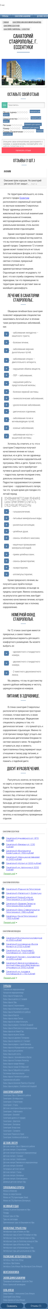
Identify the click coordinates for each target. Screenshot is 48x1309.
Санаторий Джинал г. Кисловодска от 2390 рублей (23, 958)
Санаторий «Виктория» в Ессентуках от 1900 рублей (20, 852)
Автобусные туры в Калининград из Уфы (18, 1247)
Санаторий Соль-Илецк (12, 1296)
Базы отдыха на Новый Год (13, 1031)
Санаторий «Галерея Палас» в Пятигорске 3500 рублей (20, 905)
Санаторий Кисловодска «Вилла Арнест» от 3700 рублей (22, 945)
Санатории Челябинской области (15, 1137)
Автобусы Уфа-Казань (11, 1263)
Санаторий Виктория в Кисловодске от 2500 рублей (24, 939)
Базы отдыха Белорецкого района (16, 1008)
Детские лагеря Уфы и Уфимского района (19, 1146)
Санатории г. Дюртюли (11, 1121)
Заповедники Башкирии (14, 1278)
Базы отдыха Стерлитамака (13, 1005)
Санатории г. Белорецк (11, 1124)
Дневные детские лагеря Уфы (14, 1181)
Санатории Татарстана (11, 1127)
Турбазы (5, 16)
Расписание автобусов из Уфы (17, 1256)
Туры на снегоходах (10, 1219)
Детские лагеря (10, 1143)
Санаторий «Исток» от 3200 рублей (23, 863)
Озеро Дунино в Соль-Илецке (14, 1300)
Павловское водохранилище (14, 989)
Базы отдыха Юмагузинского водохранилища (20, 1028)
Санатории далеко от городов (14, 1118)
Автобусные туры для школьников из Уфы (19, 1251)
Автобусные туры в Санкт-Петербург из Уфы (20, 1234)
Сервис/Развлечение (13, 131)
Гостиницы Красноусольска (13, 1073)
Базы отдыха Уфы (10, 1002)
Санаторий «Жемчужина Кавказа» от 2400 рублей (23, 858)
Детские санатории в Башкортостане (17, 1108)
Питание (7, 125)
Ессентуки (24, 197)
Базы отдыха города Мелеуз (13, 1063)
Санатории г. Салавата (11, 1130)
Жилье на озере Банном (12, 1194)
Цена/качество (10, 118)
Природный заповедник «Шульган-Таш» (18, 1281)
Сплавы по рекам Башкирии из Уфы (16, 1209)
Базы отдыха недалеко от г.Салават (16, 1041)
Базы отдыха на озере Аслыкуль (15, 1021)
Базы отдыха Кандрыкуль (13, 996)
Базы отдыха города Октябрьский (16, 1067)
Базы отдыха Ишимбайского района (16, 1012)
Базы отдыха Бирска (11, 1015)
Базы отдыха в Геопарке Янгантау (16, 1060)
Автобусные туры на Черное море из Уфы (19, 1238)
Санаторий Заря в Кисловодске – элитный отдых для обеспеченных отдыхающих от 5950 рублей (23, 965)
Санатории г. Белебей (11, 1114)
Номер (6, 128)
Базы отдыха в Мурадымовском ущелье (18, 1047)
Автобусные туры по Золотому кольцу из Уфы (20, 1241)
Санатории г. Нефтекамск (13, 1111)
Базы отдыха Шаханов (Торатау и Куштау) (19, 1083)
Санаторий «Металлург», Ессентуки (23, 893)
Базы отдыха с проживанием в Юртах (17, 1057)
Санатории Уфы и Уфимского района (17, 1095)
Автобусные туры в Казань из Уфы (16, 1231)
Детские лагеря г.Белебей (13, 1165)
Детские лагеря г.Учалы (12, 1172)
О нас (2, 4)
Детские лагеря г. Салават (13, 1156)
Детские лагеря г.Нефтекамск (14, 1159)
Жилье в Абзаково (10, 1191)
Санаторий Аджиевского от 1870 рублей (22, 839)
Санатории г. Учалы (10, 1105)
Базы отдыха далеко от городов (15, 999)
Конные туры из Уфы (11, 1216)
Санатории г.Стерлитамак (13, 1101)
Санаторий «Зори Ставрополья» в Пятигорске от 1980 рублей (23, 911)
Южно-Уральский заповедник (14, 1284)
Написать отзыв (23, 150)
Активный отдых (11, 1206)
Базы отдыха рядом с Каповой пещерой (18, 1025)
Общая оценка (10, 112)
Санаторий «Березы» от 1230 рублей (20, 845)
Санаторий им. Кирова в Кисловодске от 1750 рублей (20, 972)
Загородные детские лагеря (13, 1169)
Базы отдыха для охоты (12, 1054)
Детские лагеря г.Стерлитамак (14, 1149)
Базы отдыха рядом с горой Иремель (17, 1044)
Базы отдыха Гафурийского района (16, 1070)
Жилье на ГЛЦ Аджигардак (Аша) (15, 1197)
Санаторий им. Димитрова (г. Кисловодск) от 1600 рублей (20, 951)
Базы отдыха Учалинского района (16, 1076)
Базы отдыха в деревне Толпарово (16, 1037)
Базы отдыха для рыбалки (13, 1050)
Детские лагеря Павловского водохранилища (20, 1162)
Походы (6, 1212)
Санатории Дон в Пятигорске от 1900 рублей (21, 917)
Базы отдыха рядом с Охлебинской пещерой (20, 1086)
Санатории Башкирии (22, 16)
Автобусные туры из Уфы (14, 1228)
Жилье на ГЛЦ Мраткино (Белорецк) (16, 1200)
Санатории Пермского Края (13, 1134)
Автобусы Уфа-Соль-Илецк (13, 1260)
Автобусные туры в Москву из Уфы (16, 1244)
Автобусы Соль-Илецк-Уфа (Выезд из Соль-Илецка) (22, 1266)
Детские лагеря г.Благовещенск (15, 1178)
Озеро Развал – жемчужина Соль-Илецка (19, 1293)
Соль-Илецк (8, 1290)
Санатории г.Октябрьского (13, 1098)
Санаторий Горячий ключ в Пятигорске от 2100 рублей (20, 898)
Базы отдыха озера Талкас (13, 1018)
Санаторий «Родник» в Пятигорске (23, 889)
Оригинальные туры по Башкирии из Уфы (18, 1222)
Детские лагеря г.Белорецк (13, 1175)
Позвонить (12, 1305)
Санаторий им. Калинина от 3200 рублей (22, 868)
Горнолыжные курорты (13, 1187)
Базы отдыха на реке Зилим (13, 1034)
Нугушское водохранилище (13, 992)
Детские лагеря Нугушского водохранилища (19, 1152)
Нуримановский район (11, 1079)
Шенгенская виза (11, 1272)
